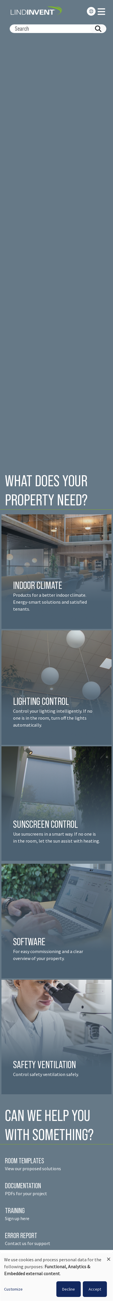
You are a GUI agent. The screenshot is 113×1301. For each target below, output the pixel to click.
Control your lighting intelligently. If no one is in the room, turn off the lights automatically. (52, 718)
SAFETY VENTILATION (44, 1064)
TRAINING (15, 1210)
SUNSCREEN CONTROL (45, 824)
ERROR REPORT (21, 1235)
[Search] (56, 28)
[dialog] (56, 1277)
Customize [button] (13, 1289)
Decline (68, 1289)
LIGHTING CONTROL (41, 701)
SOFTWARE (29, 941)
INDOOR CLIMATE (38, 585)
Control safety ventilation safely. (46, 1074)
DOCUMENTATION (23, 1186)
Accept (95, 1289)
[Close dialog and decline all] (108, 1256)
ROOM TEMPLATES (24, 1161)
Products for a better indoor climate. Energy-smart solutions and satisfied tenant (50, 602)
